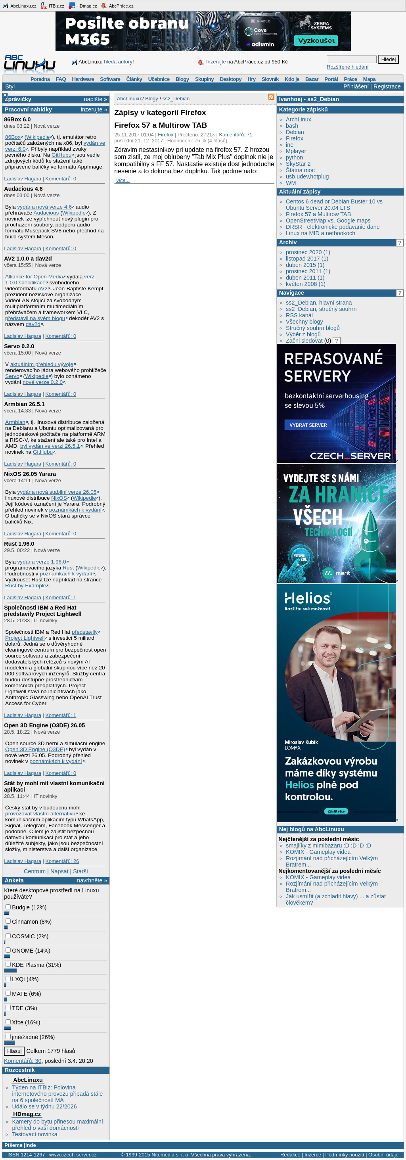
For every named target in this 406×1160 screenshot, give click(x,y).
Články (134, 79)
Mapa (369, 79)
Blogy (182, 79)
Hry (251, 79)
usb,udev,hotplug (307, 176)
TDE (14, 1008)
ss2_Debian (323, 99)
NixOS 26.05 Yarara (30, 474)
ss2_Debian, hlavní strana (319, 302)
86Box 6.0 (17, 119)
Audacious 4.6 (23, 189)
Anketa (14, 880)
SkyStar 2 (298, 164)
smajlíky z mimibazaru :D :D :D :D (328, 845)
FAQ (61, 79)
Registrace (387, 86)
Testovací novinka (34, 1134)
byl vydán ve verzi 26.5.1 (50, 446)
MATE (16, 994)
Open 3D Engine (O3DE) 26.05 (44, 725)
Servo (12, 376)
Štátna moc (300, 170)
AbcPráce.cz (117, 5)
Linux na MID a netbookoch (320, 233)
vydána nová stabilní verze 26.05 (56, 492)
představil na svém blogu (35, 318)
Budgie (18, 907)
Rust (68, 568)
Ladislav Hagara (22, 179)
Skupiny (204, 79)
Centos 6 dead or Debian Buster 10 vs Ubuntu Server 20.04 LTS (334, 204)
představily (85, 632)
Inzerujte (216, 62)
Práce (350, 79)
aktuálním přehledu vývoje (41, 364)
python (294, 157)
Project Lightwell (25, 638)
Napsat (59, 871)
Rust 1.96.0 (19, 544)
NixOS (59, 498)
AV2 (43, 288)
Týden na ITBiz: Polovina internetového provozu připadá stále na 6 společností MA (57, 1093)
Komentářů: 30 (22, 1061)
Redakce (290, 1155)
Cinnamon (22, 921)
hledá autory (118, 62)
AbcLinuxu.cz (19, 5)
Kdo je (292, 79)
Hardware (83, 79)
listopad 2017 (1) (307, 258)
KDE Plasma (25, 965)
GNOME (19, 950)
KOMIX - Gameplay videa (318, 852)
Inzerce (312, 1155)
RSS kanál (299, 315)
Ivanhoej (290, 99)
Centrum (35, 871)
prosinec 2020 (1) (308, 252)
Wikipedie (38, 137)
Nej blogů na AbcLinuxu (311, 829)
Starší (80, 871)
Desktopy (230, 79)
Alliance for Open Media (34, 277)
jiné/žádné (22, 1037)
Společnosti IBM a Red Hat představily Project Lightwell (42, 610)
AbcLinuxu (27, 1080)
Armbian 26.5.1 (24, 404)
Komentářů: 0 (60, 179)
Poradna (40, 79)
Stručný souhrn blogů (313, 328)
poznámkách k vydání (75, 510)
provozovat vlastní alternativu (40, 814)
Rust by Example (25, 586)
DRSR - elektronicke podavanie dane (333, 227)
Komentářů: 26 (62, 861)
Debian (295, 132)
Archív (288, 242)
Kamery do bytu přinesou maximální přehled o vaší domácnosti (57, 1124)
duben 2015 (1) (305, 265)
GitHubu (61, 155)
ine (289, 145)
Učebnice (159, 79)
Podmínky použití (344, 1155)
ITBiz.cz (52, 5)
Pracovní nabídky (28, 109)
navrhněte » (92, 880)
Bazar (311, 79)
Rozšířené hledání (348, 67)
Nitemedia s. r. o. (170, 1155)
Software (110, 79)
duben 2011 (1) (305, 277)
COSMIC (20, 936)
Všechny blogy (304, 321)
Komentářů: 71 (236, 135)
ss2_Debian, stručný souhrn (321, 309)
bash (292, 126)
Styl (10, 86)
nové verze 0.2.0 (43, 382)
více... (123, 180)
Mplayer (296, 151)
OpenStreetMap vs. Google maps (328, 220)
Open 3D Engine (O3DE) (35, 749)
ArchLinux (298, 119)
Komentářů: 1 (60, 597)
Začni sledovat (304, 340)
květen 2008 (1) (306, 284)
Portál (331, 79)
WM (291, 183)
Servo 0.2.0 (19, 346)
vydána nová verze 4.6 (44, 207)
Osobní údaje (383, 1155)
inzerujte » (94, 109)
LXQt (15, 979)
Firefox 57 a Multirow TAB (318, 214)
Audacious (46, 213)
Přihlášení (356, 86)
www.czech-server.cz (72, 1155)
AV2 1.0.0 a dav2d (28, 258)
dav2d (33, 324)
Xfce (14, 1022)
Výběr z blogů (303, 334)
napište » (95, 99)
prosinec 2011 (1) (308, 271)
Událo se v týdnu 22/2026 (44, 1106)
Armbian (15, 422)
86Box (13, 137)
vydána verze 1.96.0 (41, 562)
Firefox (294, 138)
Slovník (270, 79)
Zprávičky (18, 99)
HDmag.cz (82, 5)
